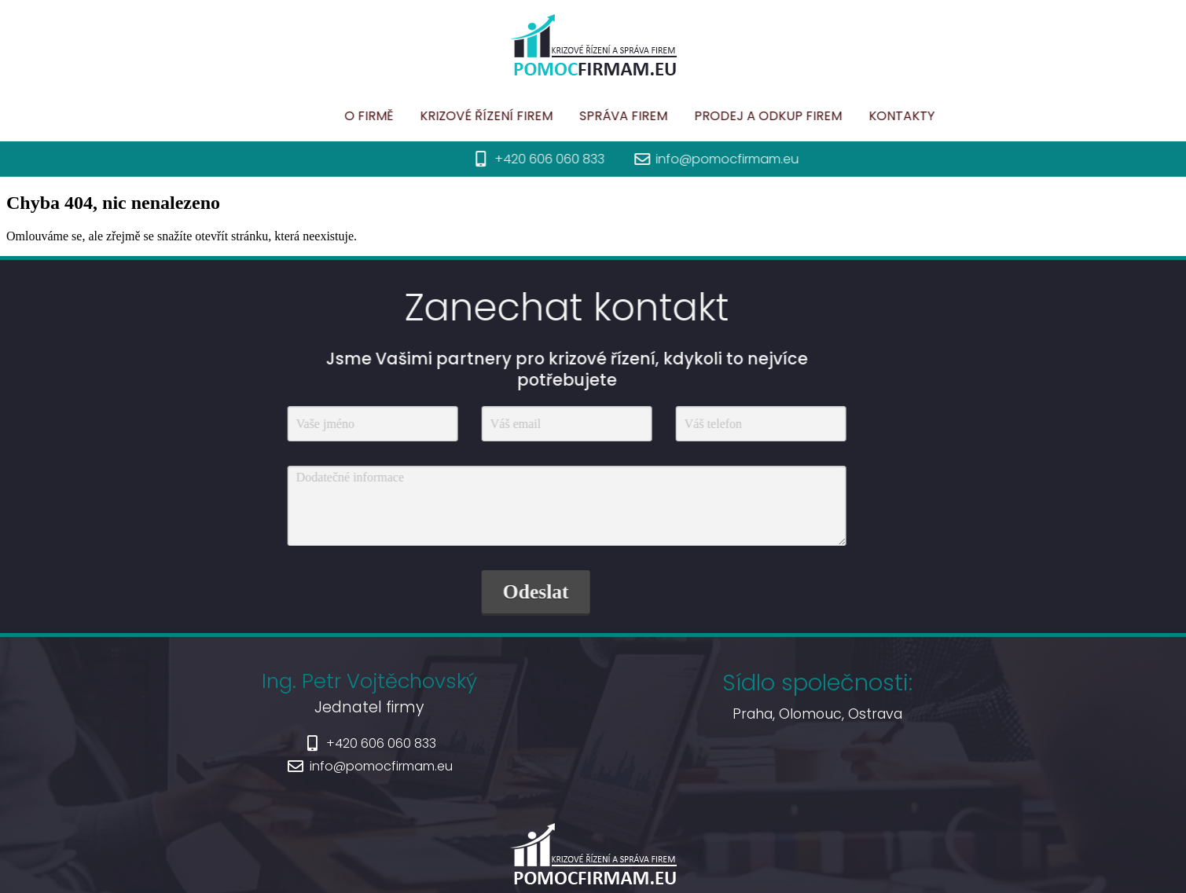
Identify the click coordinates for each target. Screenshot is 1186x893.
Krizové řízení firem (448, 116)
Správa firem (586, 116)
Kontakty (864, 116)
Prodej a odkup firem (730, 116)
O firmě (331, 116)
